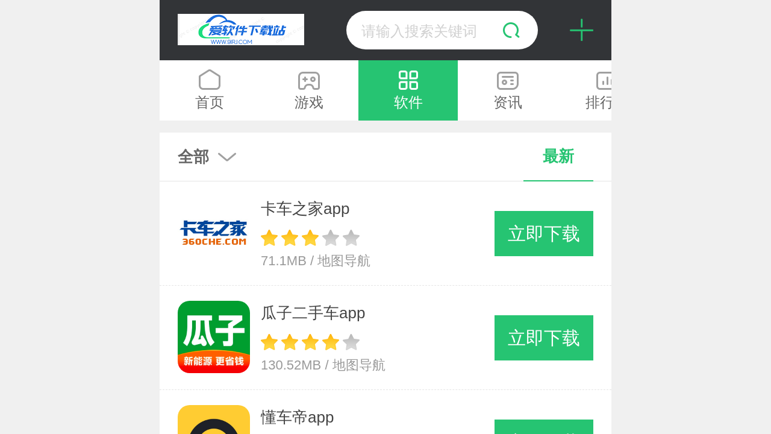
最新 (558, 156)
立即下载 (544, 234)
